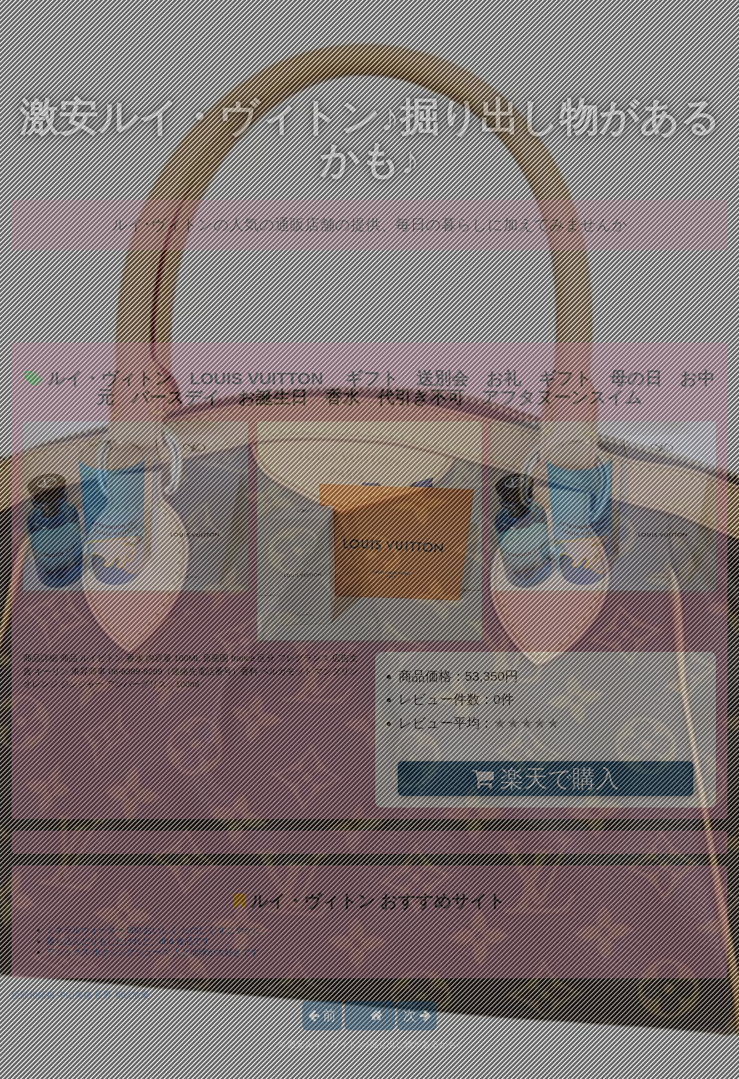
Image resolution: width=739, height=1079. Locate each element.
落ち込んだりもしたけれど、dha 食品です (128, 941)
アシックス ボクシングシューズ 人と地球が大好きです (152, 952)
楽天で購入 (545, 778)
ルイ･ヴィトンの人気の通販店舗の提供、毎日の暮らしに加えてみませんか (369, 224)
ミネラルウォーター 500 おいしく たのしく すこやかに (153, 930)
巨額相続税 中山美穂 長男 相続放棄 (80, 995)
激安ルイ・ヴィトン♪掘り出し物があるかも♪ (369, 139)
